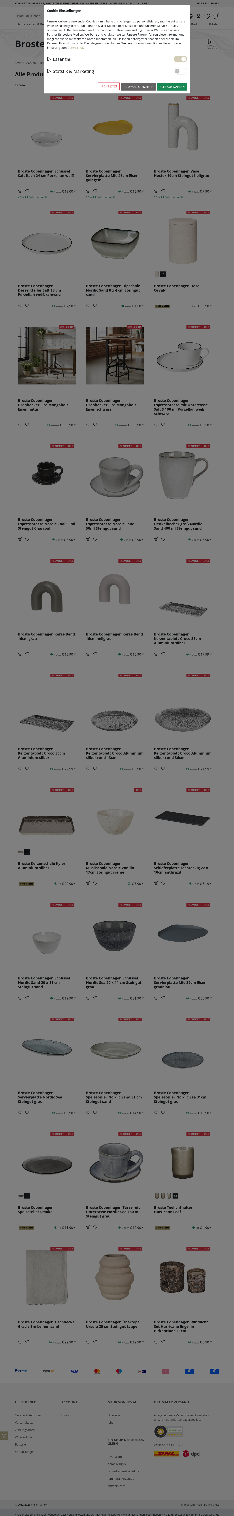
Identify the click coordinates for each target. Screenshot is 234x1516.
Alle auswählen (172, 87)
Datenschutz (75, 48)
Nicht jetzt (109, 86)
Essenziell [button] (59, 59)
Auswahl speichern (138, 87)
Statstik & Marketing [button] (70, 71)
